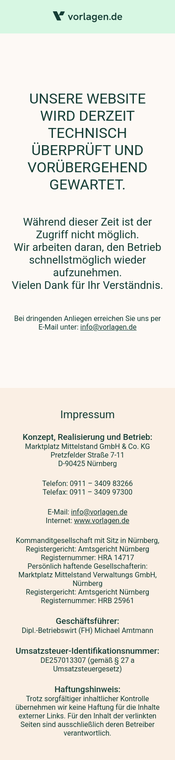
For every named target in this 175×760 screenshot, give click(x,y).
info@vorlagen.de (108, 327)
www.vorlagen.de (101, 520)
